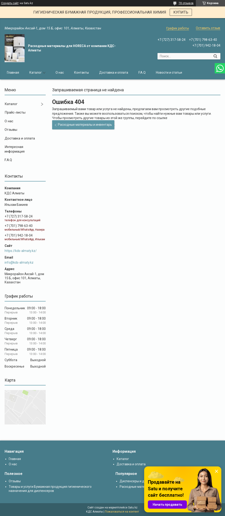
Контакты (81, 72)
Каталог (35, 72)
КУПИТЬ (180, 12)
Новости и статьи (169, 72)
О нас (60, 72)
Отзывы (11, 130)
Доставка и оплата (113, 72)
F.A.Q (142, 72)
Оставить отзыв (208, 28)
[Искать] (215, 56)
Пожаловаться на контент (122, 511)
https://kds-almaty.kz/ (21, 251)
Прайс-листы (15, 112)
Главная (13, 72)
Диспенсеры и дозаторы (138, 481)
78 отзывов (186, 3)
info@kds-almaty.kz (19, 262)
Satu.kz (133, 507)
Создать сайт (10, 3)
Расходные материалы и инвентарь (85, 124)
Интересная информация (15, 149)
